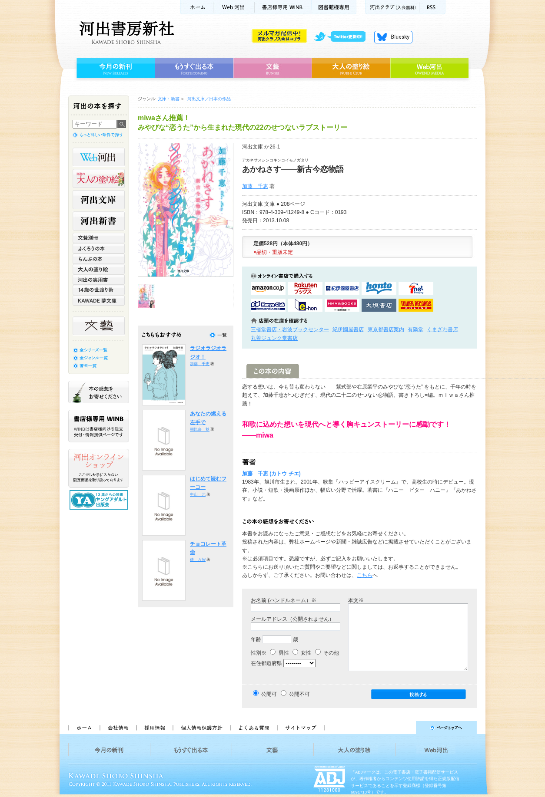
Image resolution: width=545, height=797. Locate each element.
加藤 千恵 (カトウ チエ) (271, 474)
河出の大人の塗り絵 (99, 178)
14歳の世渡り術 (99, 290)
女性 (301, 653)
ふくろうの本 (99, 248)
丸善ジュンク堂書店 (274, 338)
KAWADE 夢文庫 (99, 300)
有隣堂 (415, 329)
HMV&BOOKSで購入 (342, 305)
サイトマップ (301, 727)
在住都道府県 (266, 663)
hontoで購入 (379, 288)
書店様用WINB (283, 7)
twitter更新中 (342, 37)
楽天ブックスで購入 (305, 288)
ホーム (196, 7)
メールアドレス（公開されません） (292, 619)
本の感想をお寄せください (98, 392)
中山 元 (198, 494)
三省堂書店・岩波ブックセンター (290, 329)
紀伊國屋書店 (348, 329)
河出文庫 (99, 199)
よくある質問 (253, 727)
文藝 (272, 68)
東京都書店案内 (386, 329)
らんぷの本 (99, 259)
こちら (364, 575)
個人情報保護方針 (201, 727)
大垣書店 (379, 305)
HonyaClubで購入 (268, 305)
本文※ (356, 600)
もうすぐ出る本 (194, 68)
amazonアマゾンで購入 (268, 288)
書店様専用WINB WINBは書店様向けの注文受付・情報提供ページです (98, 426)
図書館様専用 (334, 7)
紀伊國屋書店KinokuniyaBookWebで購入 (342, 288)
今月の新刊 (114, 68)
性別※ (258, 653)
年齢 (256, 639)
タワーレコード (416, 305)
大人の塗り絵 (351, 68)
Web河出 (234, 7)
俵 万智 (198, 559)
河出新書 (99, 221)
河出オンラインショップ (98, 468)
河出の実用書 (99, 279)
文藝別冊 (99, 238)
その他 (327, 653)
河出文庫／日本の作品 (209, 98)
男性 (279, 653)
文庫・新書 (168, 98)
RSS (432, 7)
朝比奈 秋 (199, 429)
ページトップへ (404, 727)
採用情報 (154, 727)
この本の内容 (272, 371)
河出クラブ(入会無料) (392, 7)
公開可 (269, 694)
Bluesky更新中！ (393, 37)
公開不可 (299, 694)
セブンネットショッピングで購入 (416, 288)
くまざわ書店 (442, 329)
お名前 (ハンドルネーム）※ (283, 600)
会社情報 (118, 727)
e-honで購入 (305, 305)
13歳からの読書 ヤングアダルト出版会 (100, 500)
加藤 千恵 (255, 186)
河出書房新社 (125, 32)
